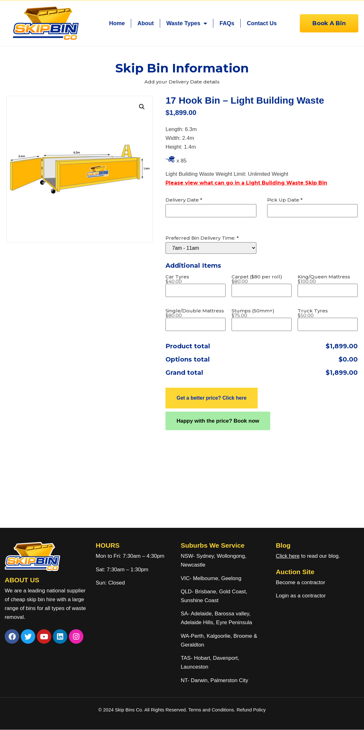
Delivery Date (183, 199)
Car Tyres (177, 279)
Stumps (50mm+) (253, 313)
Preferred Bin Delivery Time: (202, 238)
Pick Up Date (285, 199)
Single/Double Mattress (194, 313)
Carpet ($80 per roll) (257, 279)
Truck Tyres (313, 313)
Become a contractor (300, 582)
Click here (288, 556)
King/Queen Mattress (324, 279)
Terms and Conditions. (212, 709)
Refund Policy (251, 709)
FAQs (227, 23)
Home (117, 23)
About (145, 23)
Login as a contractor (301, 596)
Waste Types (186, 23)
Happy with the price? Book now (217, 421)
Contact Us (262, 23)
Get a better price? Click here (211, 398)
